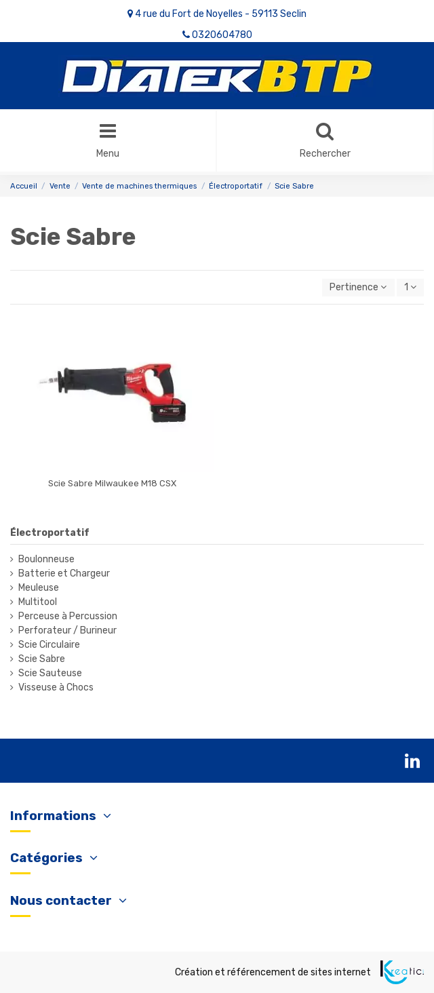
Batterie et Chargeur (64, 573)
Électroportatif (50, 533)
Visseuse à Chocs (56, 687)
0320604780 (222, 35)
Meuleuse (38, 587)
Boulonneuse (46, 559)
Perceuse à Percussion (67, 616)
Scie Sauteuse (50, 673)
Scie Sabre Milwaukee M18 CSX (112, 483)
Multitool (37, 602)
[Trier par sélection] (358, 288)
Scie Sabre (41, 659)
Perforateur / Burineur (67, 630)
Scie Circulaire (49, 644)
